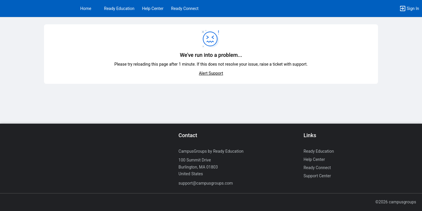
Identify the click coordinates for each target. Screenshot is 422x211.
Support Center (317, 175)
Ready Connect (185, 8)
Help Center (153, 8)
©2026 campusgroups (395, 202)
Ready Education (119, 8)
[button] (409, 8)
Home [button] (85, 8)
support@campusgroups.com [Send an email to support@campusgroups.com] (205, 183)
